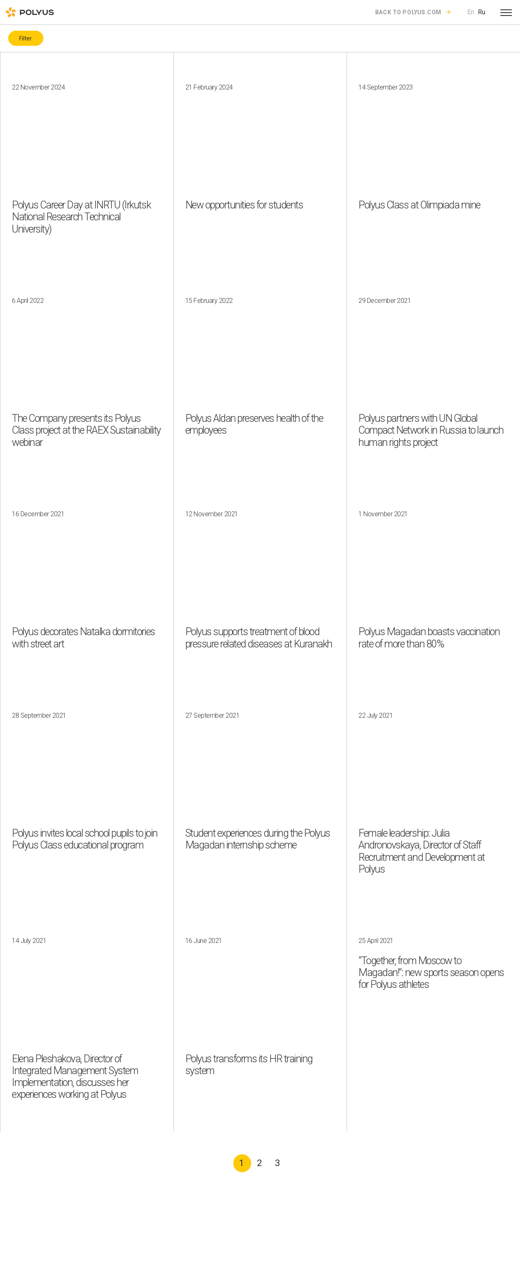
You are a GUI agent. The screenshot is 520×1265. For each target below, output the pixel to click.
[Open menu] (506, 12)
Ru (481, 12)
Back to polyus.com (408, 12)
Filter (25, 38)
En (470, 12)
